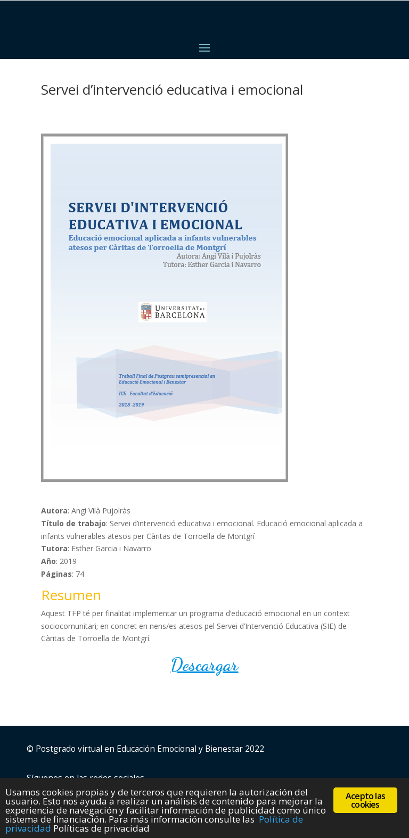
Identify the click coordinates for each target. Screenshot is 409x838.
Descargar (204, 665)
